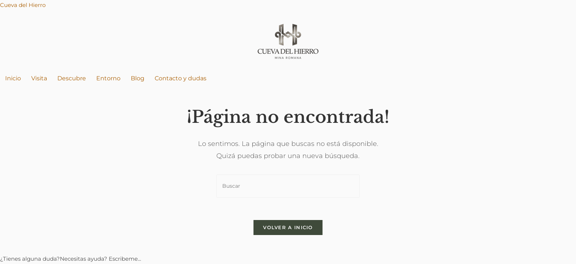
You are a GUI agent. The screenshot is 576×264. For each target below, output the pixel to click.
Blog (137, 78)
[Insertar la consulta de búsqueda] (288, 186)
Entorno (108, 78)
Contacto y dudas (180, 78)
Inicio (13, 78)
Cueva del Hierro (23, 4)
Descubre (71, 78)
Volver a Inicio (288, 227)
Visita (39, 78)
